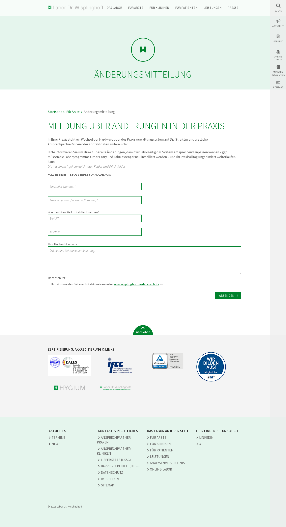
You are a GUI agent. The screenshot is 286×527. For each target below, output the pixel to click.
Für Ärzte (135, 8)
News (56, 444)
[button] (278, 7)
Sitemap (107, 485)
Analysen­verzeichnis (167, 463)
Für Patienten (186, 8)
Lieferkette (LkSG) (116, 460)
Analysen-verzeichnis (278, 73)
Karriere (278, 41)
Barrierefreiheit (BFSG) (120, 466)
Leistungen (213, 8)
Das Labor (114, 8)
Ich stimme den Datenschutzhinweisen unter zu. (106, 284)
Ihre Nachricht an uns (62, 244)
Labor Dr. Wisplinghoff (75, 8)
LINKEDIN (206, 437)
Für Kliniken (159, 8)
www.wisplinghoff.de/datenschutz (136, 284)
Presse (233, 8)
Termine (58, 437)
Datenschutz (57, 278)
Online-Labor (278, 58)
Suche (278, 10)
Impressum (110, 479)
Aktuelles (278, 26)
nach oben (143, 332)
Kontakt (278, 87)
